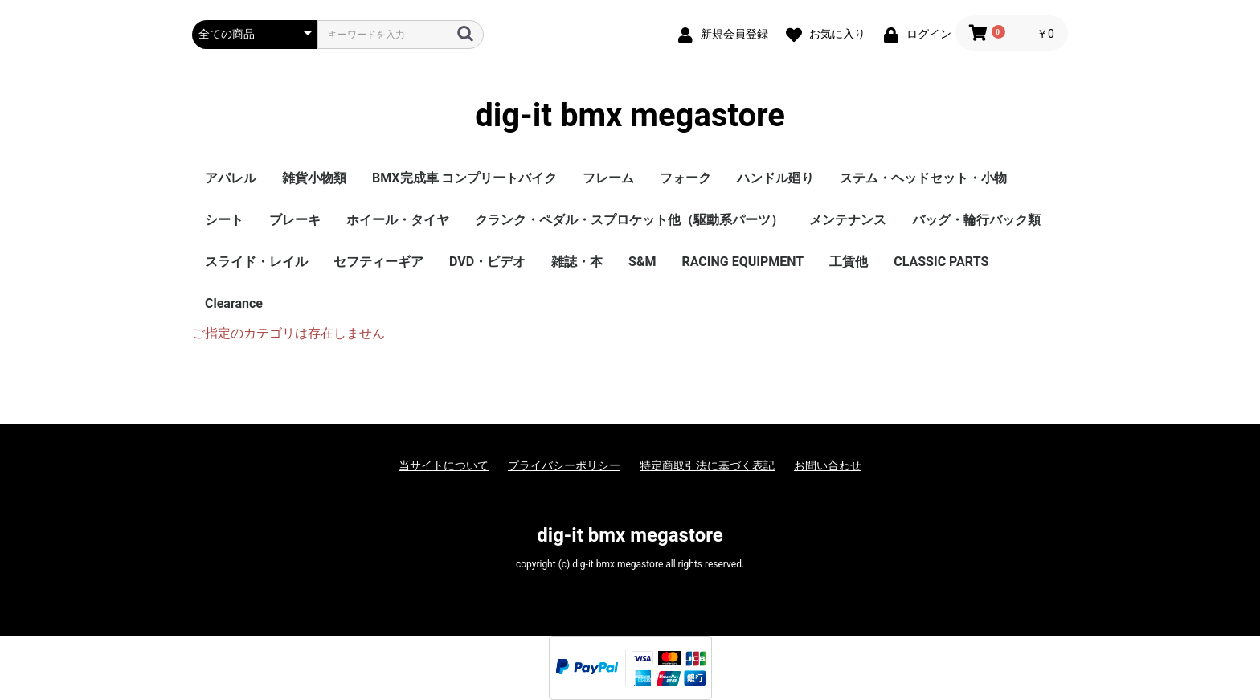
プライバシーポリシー (564, 465)
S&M (642, 261)
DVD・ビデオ (487, 261)
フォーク (685, 178)
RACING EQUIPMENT (742, 261)
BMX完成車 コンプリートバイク (464, 178)
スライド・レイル (256, 261)
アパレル (230, 178)
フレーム (608, 178)
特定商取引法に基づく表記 (707, 465)
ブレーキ (295, 219)
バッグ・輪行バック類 (976, 219)
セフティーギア (378, 261)
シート (224, 219)
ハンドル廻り (775, 178)
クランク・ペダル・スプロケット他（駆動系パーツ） (629, 219)
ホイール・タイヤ (397, 219)
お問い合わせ (827, 465)
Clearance (234, 303)
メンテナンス (847, 219)
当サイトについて (444, 465)
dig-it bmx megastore (630, 115)
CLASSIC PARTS (941, 261)
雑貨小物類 (314, 178)
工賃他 (848, 261)
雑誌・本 (577, 261)
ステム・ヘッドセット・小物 (923, 178)
